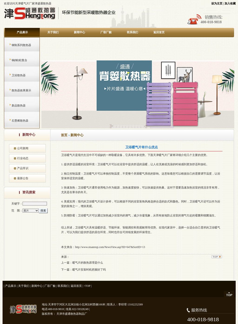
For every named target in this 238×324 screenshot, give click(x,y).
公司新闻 (22, 148)
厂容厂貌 (106, 32)
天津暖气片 (160, 155)
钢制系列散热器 (17, 45)
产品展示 (22, 32)
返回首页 (159, 32)
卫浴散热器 (14, 75)
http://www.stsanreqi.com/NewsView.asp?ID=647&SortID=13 (110, 247)
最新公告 (22, 178)
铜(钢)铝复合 (15, 60)
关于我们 (53, 32)
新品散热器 (14, 105)
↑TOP (87, 286)
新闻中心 (79, 32)
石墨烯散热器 (15, 120)
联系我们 (132, 32)
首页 (64, 135)
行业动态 (22, 158)
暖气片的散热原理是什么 (87, 262)
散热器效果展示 (17, 90)
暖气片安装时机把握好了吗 (89, 269)
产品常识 (22, 168)
